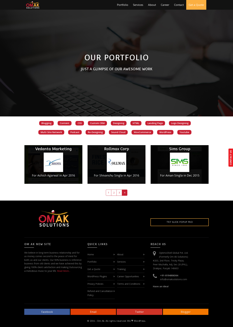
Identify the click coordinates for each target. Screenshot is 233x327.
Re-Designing (95, 132)
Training (121, 269)
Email (93, 312)
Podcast (74, 132)
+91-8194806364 (169, 275)
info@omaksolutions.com (173, 279)
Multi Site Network (51, 132)
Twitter (139, 312)
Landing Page (155, 123)
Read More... (63, 270)
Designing (118, 123)
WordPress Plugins (97, 276)
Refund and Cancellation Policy (100, 293)
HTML (136, 123)
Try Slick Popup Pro (179, 222)
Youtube (184, 132)
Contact (179, 5)
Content (64, 123)
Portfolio (122, 5)
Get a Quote (196, 5)
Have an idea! (161, 286)
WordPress (165, 132)
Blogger (186, 312)
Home (90, 254)
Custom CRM (97, 123)
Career (165, 5)
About (152, 5)
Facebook (47, 312)
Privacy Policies (95, 283)
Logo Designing (180, 123)
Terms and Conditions (128, 283)
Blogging (46, 123)
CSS (80, 123)
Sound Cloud (118, 132)
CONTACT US (230, 157)
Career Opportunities (128, 276)
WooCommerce (142, 132)
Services (138, 5)
